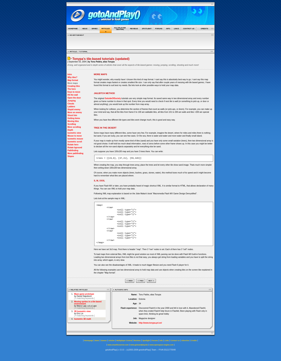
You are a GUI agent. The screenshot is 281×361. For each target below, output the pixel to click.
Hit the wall (73, 95)
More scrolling (74, 127)
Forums (155, 340)
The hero (72, 89)
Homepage (88, 340)
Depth (70, 130)
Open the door (74, 98)
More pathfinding (75, 153)
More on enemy (75, 112)
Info (161, 340)
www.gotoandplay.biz (139, 345)
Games (104, 340)
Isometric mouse (75, 139)
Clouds (71, 104)
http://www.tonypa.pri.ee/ (150, 323)
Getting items (74, 118)
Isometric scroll (75, 142)
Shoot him (72, 115)
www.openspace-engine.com (161, 345)
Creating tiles (74, 86)
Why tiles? (72, 77)
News (97, 340)
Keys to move (74, 92)
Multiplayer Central (124, 340)
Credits (194, 340)
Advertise (185, 340)
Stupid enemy (74, 109)
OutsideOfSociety (113, 98)
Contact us (175, 340)
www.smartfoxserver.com (118, 345)
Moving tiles (73, 121)
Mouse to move (75, 136)
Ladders (71, 107)
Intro (70, 74)
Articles (111, 340)
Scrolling (72, 124)
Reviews (137, 340)
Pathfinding (73, 150)
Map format (73, 80)
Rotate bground (75, 147)
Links (167, 340)
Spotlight (146, 340)
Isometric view (74, 133)
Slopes (71, 156)
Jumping (72, 101)
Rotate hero (73, 145)
